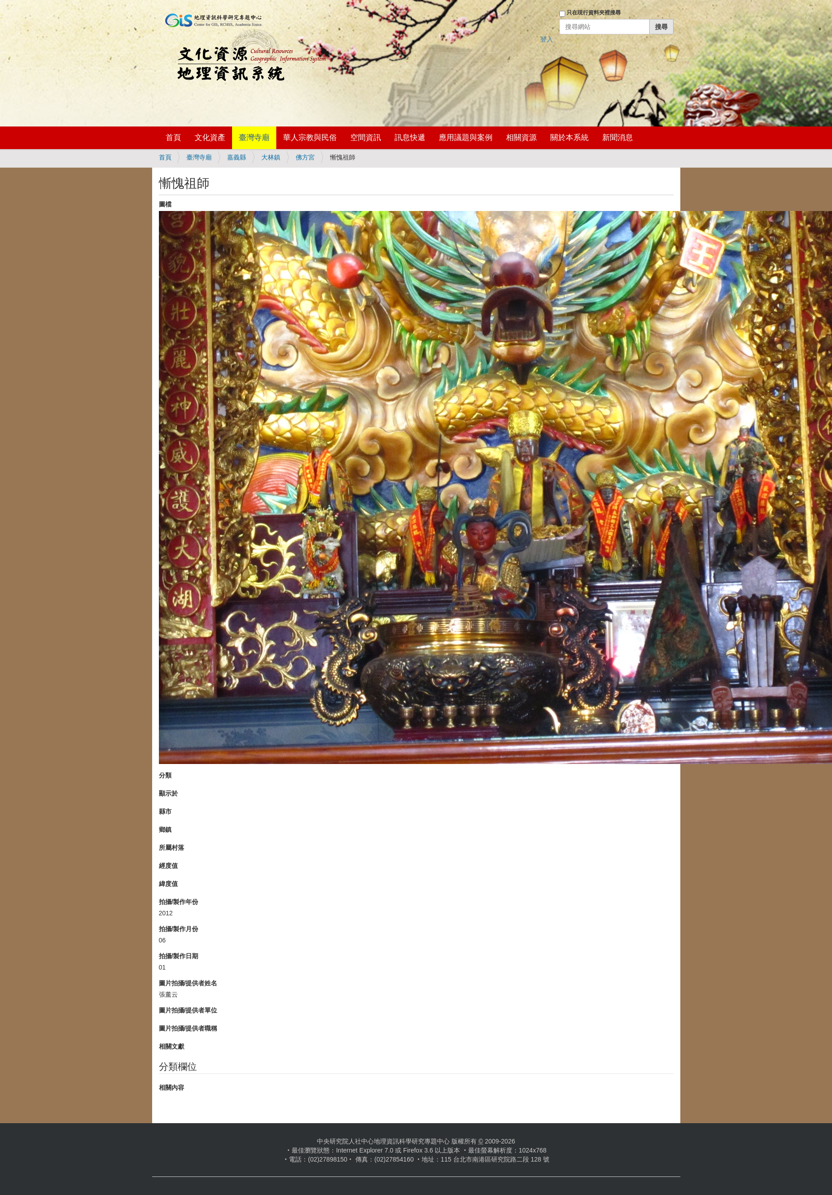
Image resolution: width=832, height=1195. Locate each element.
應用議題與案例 (466, 137)
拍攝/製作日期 (179, 956)
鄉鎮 (165, 829)
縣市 (165, 811)
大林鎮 (270, 157)
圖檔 (165, 204)
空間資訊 (365, 137)
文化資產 (210, 137)
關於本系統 (569, 137)
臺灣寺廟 (254, 137)
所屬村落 (171, 847)
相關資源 (521, 137)
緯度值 (168, 883)
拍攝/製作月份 (179, 929)
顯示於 (168, 793)
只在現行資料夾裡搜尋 (594, 12)
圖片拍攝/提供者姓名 (188, 983)
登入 (546, 39)
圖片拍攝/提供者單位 (188, 1010)
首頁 (173, 137)
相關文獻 (171, 1046)
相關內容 (171, 1087)
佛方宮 (305, 157)
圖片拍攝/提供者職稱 (188, 1028)
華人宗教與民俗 (310, 137)
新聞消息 (617, 137)
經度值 (168, 865)
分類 (165, 775)
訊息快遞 (410, 137)
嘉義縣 (236, 157)
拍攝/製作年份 (179, 901)
